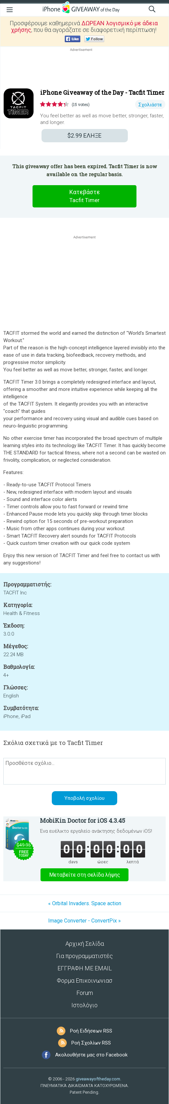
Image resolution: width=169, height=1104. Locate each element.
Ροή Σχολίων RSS (91, 1043)
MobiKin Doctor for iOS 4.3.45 (82, 820)
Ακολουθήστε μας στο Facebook (91, 1055)
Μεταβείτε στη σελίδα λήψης (84, 875)
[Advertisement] (84, 68)
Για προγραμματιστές (84, 955)
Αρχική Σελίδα (84, 943)
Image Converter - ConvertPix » (84, 921)
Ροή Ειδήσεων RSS (91, 1031)
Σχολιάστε (150, 105)
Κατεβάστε (84, 196)
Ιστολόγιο (84, 1005)
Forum (84, 992)
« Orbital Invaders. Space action (84, 903)
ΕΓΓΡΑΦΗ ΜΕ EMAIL (84, 968)
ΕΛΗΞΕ (84, 135)
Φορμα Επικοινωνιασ (84, 980)
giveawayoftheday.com (98, 1078)
